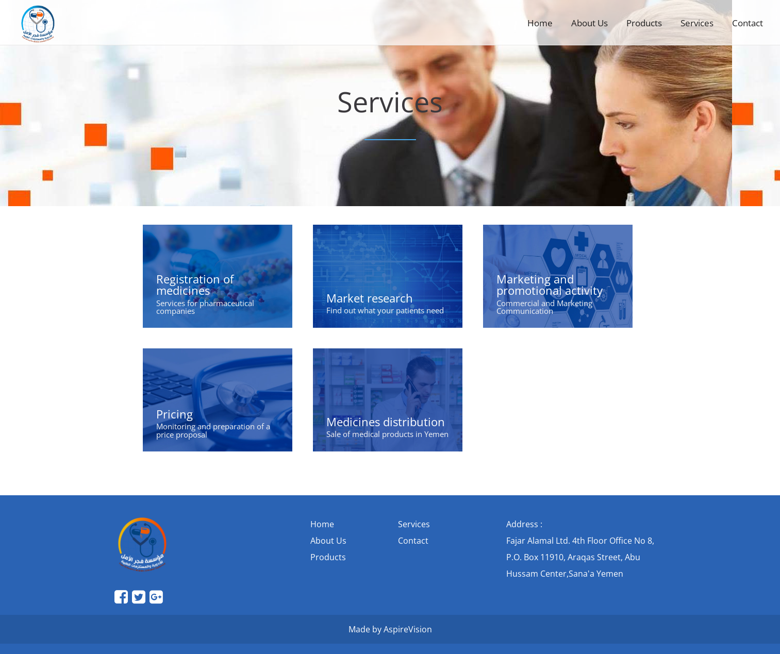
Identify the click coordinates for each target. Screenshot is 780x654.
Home (540, 23)
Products (644, 23)
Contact (747, 23)
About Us (589, 23)
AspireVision (408, 629)
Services (697, 23)
